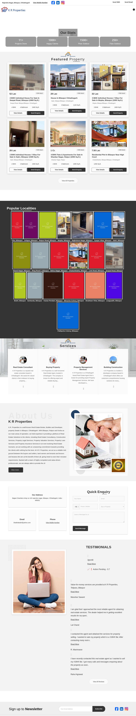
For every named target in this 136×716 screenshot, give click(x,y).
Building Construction (113, 367)
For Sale (39, 93)
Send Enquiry (35, 113)
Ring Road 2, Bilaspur (40, 271)
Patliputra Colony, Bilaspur (68, 331)
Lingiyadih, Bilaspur (114, 301)
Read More (91, 564)
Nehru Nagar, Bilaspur (59, 271)
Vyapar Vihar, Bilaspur (102, 240)
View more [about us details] (15, 470)
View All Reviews (98, 682)
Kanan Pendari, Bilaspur (53, 301)
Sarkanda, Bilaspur (34, 301)
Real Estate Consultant (23, 367)
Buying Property (53, 367)
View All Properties (68, 181)
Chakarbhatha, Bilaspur (78, 271)
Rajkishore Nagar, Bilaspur (82, 240)
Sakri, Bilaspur (118, 240)
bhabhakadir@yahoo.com (22, 522)
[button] (40, 3)
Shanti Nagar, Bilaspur (21, 271)
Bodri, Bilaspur (20, 301)
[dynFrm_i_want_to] (112, 506)
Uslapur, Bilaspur (31, 240)
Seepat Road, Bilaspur (114, 271)
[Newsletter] (75, 709)
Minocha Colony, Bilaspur (74, 301)
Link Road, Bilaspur (96, 271)
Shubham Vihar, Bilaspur (95, 301)
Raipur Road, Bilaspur (47, 240)
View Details (18, 113)
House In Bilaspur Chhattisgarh (64, 98)
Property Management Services (83, 368)
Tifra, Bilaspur (17, 240)
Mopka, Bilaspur (64, 240)
